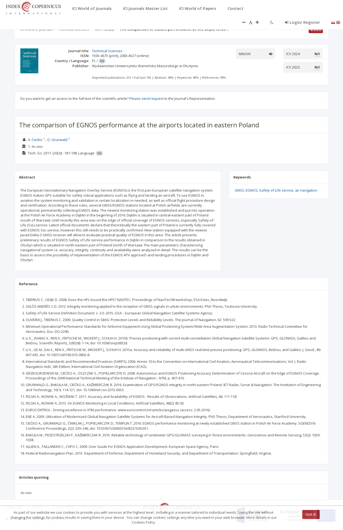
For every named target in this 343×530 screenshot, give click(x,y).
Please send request (146, 98)
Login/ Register (302, 22)
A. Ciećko (35, 139)
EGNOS (252, 190)
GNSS (239, 190)
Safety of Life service (276, 190)
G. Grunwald (57, 139)
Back (315, 29)
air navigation (306, 190)
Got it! (311, 514)
